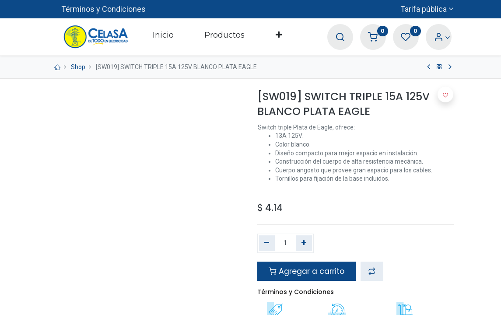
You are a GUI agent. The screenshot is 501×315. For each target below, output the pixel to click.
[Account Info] (442, 37)
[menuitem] (163, 36)
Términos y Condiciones (103, 9)
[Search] (340, 37)
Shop (78, 66)
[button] (278, 36)
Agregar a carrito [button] (306, 271)
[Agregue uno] (304, 243)
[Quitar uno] (267, 243)
